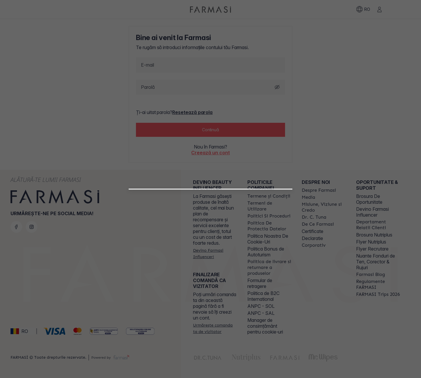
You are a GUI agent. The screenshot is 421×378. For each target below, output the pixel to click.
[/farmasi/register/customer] (210, 278)
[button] (210, 264)
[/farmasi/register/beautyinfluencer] (210, 266)
